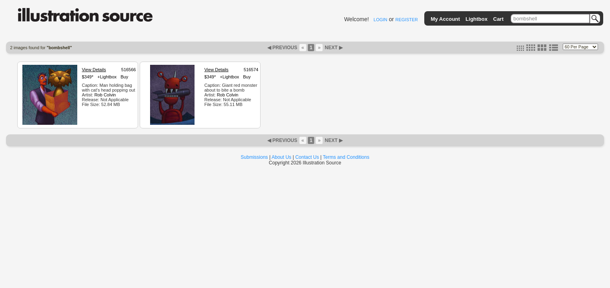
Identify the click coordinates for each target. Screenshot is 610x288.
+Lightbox (106, 76)
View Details (94, 69)
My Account (445, 19)
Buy (124, 76)
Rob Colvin (105, 94)
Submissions (254, 157)
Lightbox (477, 19)
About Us (281, 157)
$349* (87, 76)
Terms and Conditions (346, 157)
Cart (498, 19)
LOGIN (380, 19)
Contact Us (307, 157)
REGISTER (406, 19)
